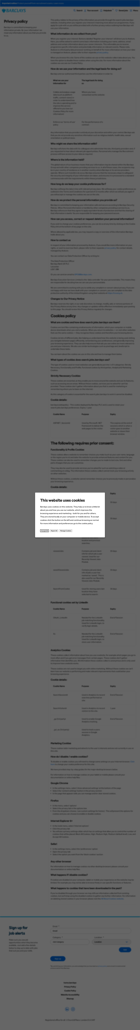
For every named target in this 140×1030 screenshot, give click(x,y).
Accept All (44, 531)
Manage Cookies (65, 531)
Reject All (54, 531)
